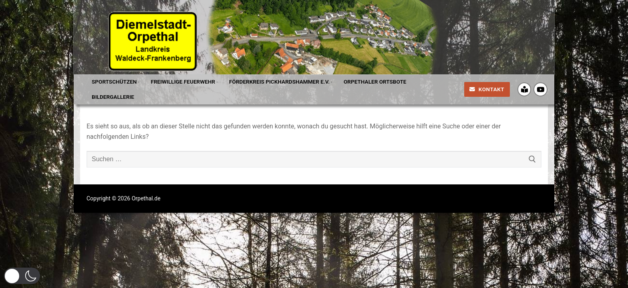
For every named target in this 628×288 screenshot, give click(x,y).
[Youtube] (540, 89)
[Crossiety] (524, 89)
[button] (22, 276)
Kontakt (486, 89)
